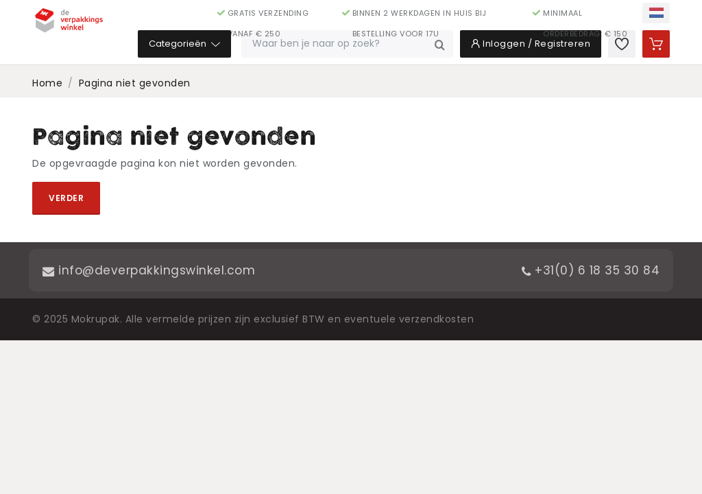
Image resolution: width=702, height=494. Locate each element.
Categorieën (247, 47)
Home (47, 83)
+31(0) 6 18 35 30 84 (588, 270)
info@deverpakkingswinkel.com (152, 270)
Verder (66, 198)
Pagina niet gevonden (135, 83)
